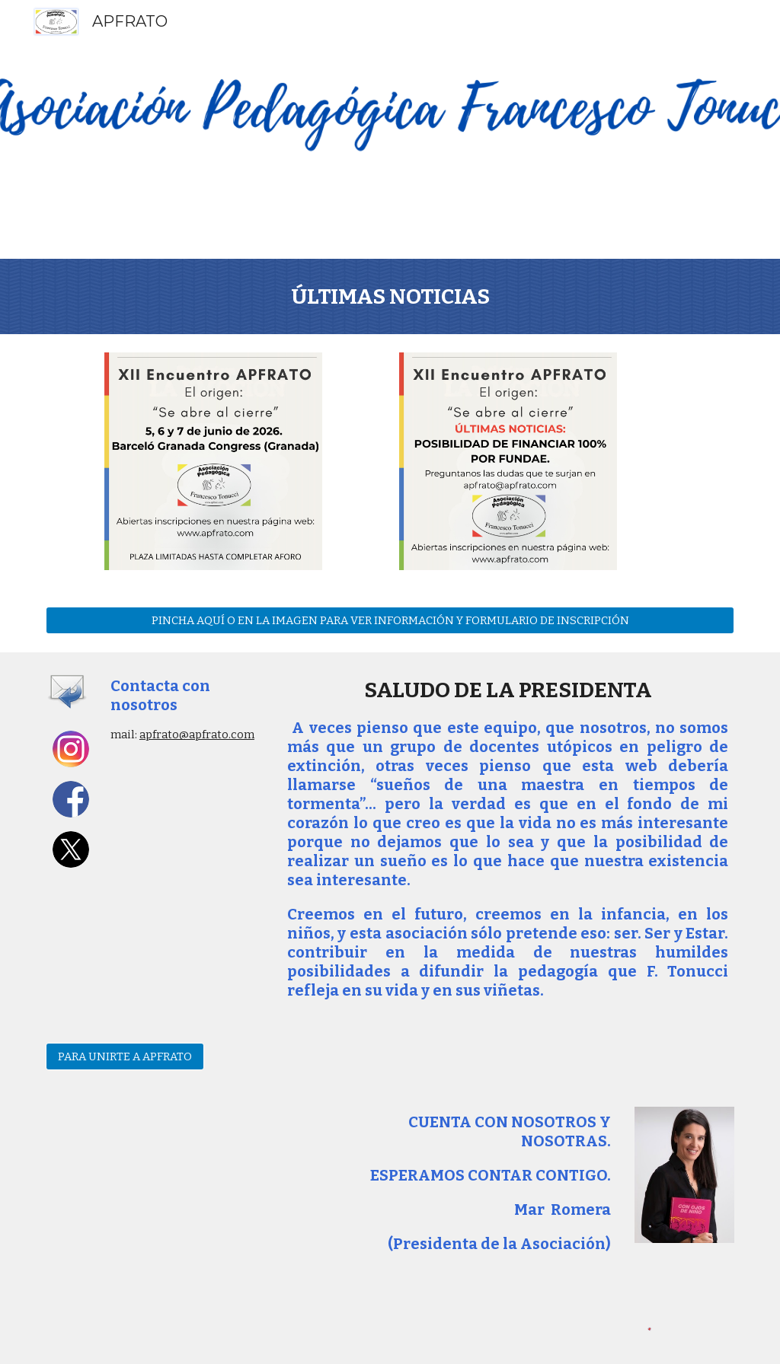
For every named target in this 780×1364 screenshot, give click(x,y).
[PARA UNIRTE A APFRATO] (125, 1056)
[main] (390, 296)
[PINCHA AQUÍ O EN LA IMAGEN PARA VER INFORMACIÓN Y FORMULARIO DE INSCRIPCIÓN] (390, 620)
